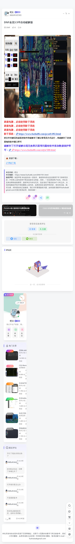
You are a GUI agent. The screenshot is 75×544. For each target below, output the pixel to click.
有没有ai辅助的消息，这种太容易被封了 (14, 512)
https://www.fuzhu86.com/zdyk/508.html (35, 150)
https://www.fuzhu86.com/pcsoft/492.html (40, 134)
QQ (13, 238)
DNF (7, 27)
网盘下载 (12, 163)
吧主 (12, 12)
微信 (29, 238)
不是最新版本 (12, 498)
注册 (43, 229)
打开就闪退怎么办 (14, 484)
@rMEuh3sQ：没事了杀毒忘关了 (14, 470)
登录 (32, 229)
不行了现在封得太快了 (14, 454)
